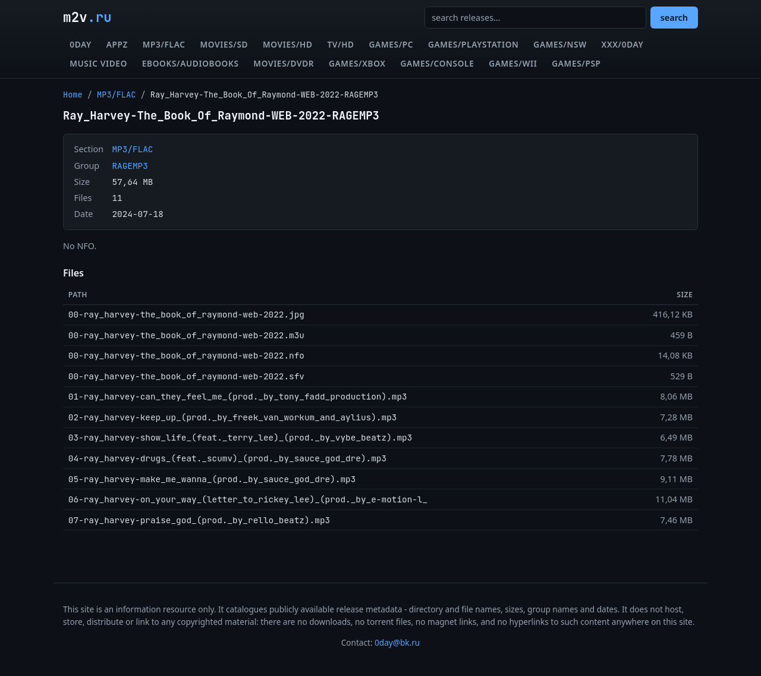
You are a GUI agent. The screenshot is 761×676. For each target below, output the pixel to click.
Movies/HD (288, 44)
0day (81, 44)
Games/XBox (357, 63)
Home (73, 94)
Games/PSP (576, 63)
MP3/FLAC (164, 44)
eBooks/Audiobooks (190, 63)
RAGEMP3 (129, 165)
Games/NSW (559, 44)
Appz (117, 44)
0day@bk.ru (397, 642)
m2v (87, 17)
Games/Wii (513, 63)
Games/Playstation (473, 44)
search (674, 17)
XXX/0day (623, 44)
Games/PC (391, 44)
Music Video (98, 63)
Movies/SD (224, 44)
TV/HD (340, 44)
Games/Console (437, 63)
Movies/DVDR (283, 63)
